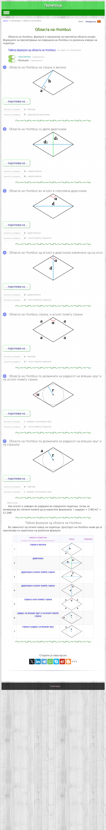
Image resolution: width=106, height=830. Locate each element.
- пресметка (30, 56)
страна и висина (38, 544)
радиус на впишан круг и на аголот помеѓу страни (38, 614)
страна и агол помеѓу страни (38, 599)
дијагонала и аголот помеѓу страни (38, 571)
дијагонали (38, 558)
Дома (5, 20)
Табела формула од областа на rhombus (32, 49)
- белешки (30, 60)
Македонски (94, 21)
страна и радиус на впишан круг (38, 626)
